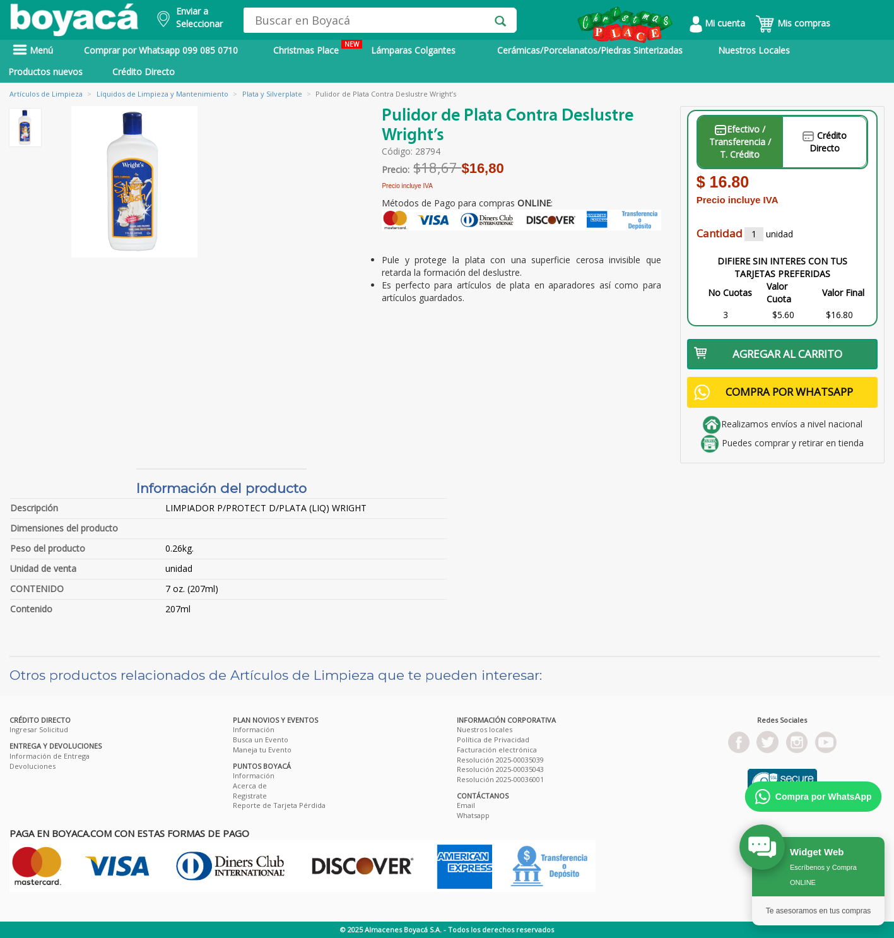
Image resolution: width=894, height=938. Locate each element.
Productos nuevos (45, 72)
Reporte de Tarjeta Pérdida (279, 805)
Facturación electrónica (497, 749)
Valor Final (843, 293)
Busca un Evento (260, 739)
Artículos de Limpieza (46, 93)
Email (466, 805)
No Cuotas (730, 293)
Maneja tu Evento (262, 749)
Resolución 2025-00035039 (500, 759)
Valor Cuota (779, 292)
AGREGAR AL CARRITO (768, 354)
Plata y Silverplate (272, 93)
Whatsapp (473, 815)
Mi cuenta (717, 23)
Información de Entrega (49, 756)
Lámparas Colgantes (413, 50)
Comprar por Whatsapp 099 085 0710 (161, 50)
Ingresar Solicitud (38, 729)
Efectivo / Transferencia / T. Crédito (740, 141)
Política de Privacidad (493, 739)
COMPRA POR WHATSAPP (773, 392)
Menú (33, 50)
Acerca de (250, 785)
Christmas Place (317, 48)
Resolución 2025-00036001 (500, 779)
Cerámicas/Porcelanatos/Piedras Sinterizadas (590, 50)
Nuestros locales (484, 729)
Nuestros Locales (754, 50)
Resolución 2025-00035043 (500, 769)
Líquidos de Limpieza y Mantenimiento (162, 93)
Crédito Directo (143, 72)
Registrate (250, 795)
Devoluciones (32, 766)
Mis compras (792, 23)
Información (253, 729)
